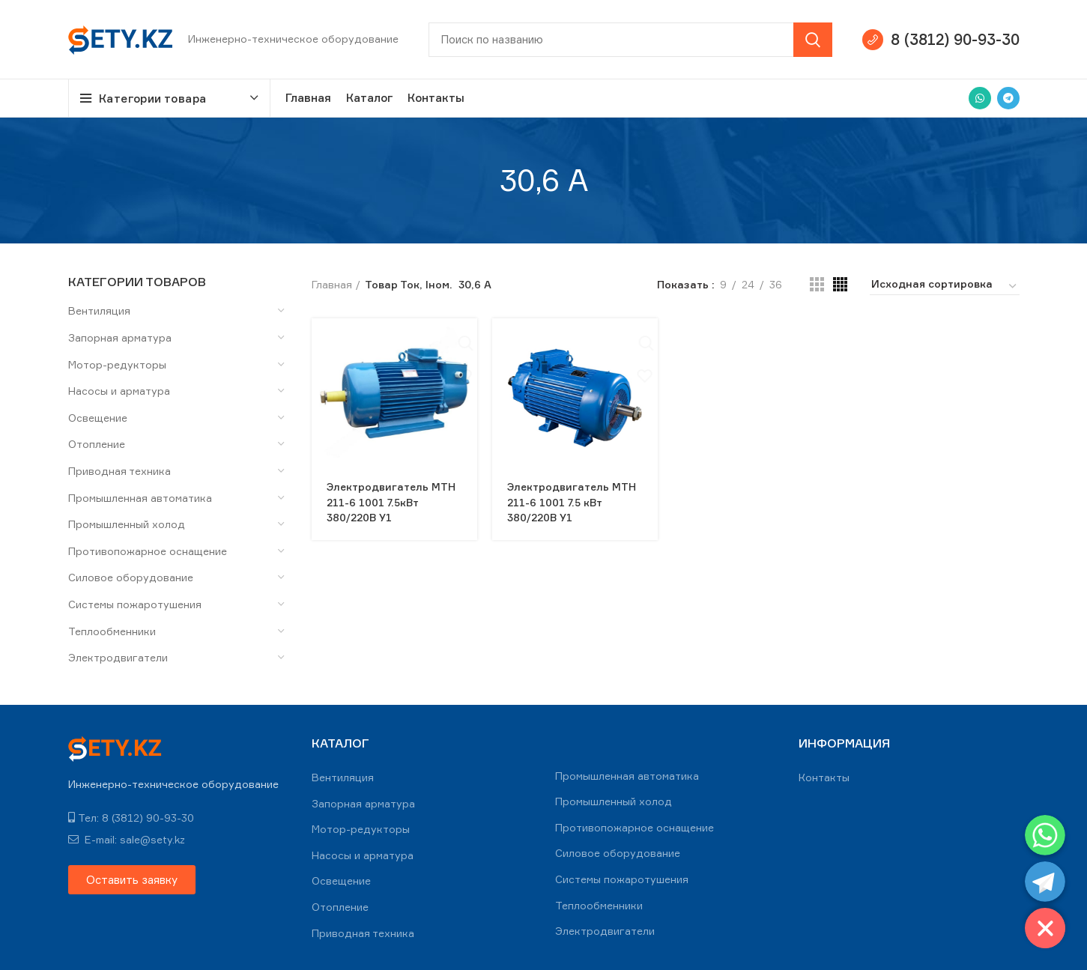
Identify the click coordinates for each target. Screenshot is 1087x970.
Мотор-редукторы (117, 364)
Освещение (97, 417)
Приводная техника (119, 470)
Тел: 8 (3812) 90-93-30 (131, 817)
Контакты (824, 777)
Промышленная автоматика (140, 497)
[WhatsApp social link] (980, 98)
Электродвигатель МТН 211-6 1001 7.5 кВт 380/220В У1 (573, 501)
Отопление (96, 443)
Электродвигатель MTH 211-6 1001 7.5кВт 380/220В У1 (392, 501)
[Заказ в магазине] (945, 286)
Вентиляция (99, 310)
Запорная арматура (120, 337)
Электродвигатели (118, 657)
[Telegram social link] (1008, 98)
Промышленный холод (126, 524)
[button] (132, 879)
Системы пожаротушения (135, 604)
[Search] (630, 39)
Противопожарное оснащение (147, 551)
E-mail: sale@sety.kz (126, 839)
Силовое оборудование (130, 577)
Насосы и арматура (119, 390)
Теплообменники (112, 631)
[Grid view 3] (817, 284)
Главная (332, 284)
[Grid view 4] (840, 284)
